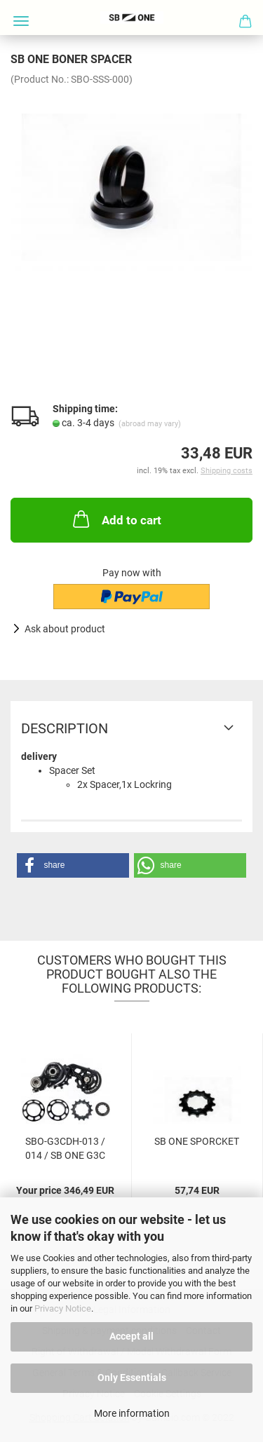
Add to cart (115, 519)
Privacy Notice (62, 1308)
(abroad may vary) (150, 423)
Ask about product (65, 628)
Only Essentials (131, 1377)
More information (132, 1413)
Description (64, 728)
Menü (21, 21)
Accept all (131, 1336)
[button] (73, 865)
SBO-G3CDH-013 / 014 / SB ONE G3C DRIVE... (65, 1147)
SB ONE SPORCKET (196, 1141)
